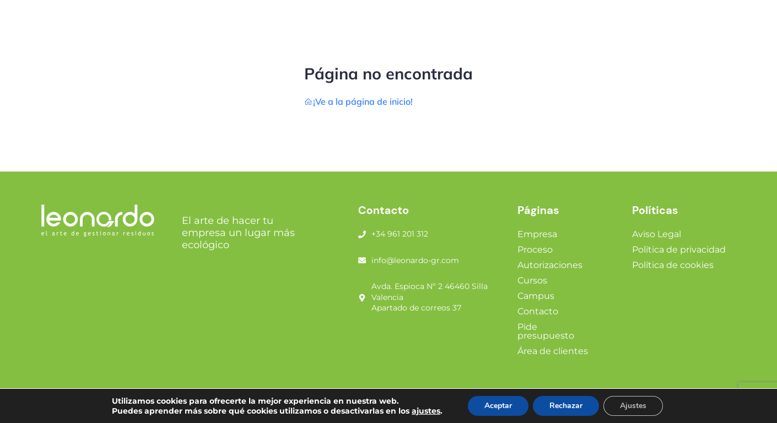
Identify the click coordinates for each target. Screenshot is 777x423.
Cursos (532, 280)
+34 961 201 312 (399, 234)
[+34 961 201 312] (362, 234)
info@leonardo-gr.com (415, 260)
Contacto (537, 311)
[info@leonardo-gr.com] (362, 260)
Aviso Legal (656, 234)
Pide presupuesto (545, 331)
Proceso (535, 249)
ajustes (426, 411)
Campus (535, 296)
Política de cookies (673, 265)
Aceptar (498, 405)
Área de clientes (552, 351)
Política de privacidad (679, 249)
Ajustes (633, 405)
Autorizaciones (549, 265)
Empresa (537, 234)
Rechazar (565, 405)
